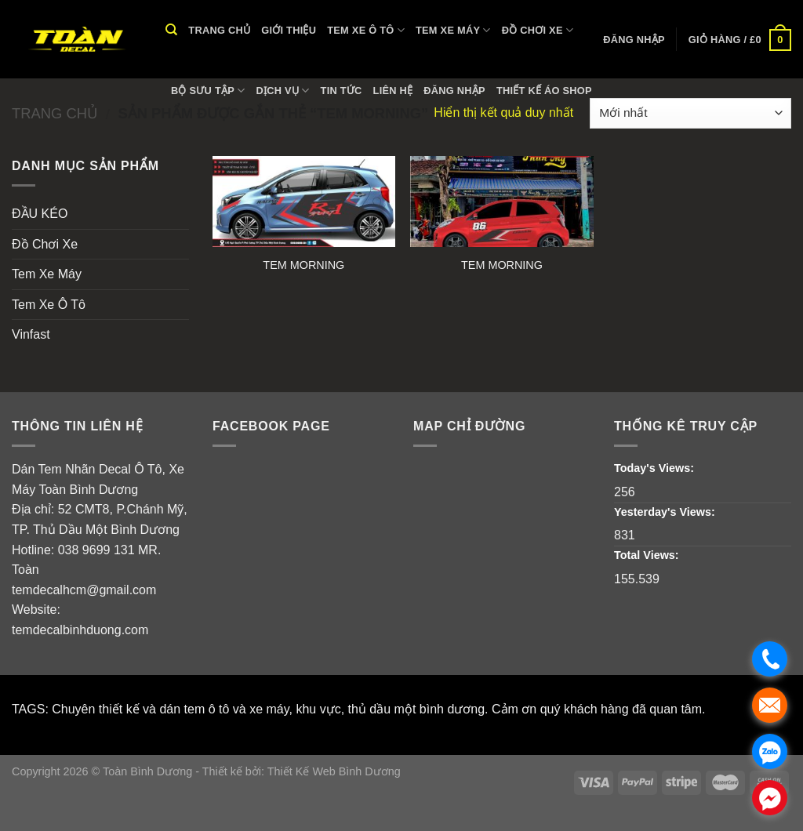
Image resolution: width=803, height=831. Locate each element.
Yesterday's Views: (666, 512)
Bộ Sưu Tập (208, 90)
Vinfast (31, 334)
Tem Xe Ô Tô (366, 30)
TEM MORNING (303, 265)
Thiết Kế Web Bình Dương (334, 771)
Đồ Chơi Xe (537, 30)
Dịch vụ (283, 90)
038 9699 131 (96, 550)
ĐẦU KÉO (39, 213)
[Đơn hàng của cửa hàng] (690, 113)
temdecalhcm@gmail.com (84, 590)
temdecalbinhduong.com (80, 630)
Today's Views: (655, 468)
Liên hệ (393, 90)
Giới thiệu (288, 30)
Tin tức (341, 90)
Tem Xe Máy (453, 30)
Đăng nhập (454, 90)
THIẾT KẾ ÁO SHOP (544, 90)
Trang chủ (219, 30)
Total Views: (648, 555)
